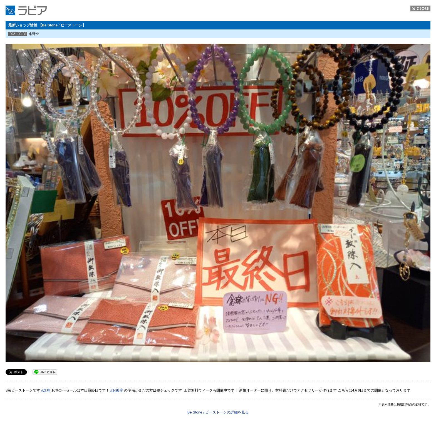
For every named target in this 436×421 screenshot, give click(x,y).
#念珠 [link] (45, 390)
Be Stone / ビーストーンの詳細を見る (218, 412)
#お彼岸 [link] (116, 390)
